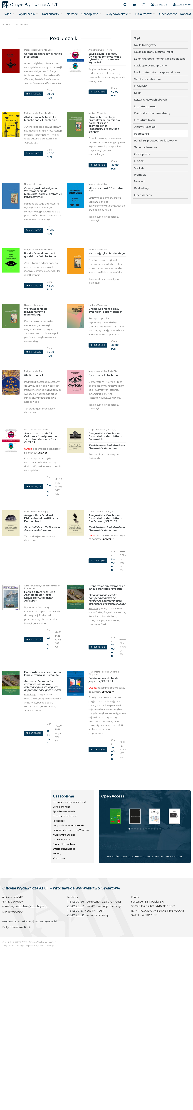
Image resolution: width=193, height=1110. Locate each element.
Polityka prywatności (46, 921)
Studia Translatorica (64, 848)
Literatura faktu (144, 120)
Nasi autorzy (50, 14)
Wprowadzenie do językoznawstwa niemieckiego (35, 311)
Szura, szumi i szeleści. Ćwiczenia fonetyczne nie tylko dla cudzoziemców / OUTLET (40, 438)
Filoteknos (58, 820)
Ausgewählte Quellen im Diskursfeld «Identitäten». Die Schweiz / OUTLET (106, 518)
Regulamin (7, 921)
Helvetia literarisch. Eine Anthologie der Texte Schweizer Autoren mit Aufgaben (39, 596)
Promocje (140, 174)
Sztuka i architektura (147, 79)
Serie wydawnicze (145, 147)
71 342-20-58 (75, 915)
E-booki (139, 161)
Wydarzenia (27, 14)
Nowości (72, 14)
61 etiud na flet (33, 375)
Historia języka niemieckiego (107, 253)
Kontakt (185, 14)
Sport (137, 92)
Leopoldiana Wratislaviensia (68, 825)
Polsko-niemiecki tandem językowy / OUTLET (105, 679)
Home (7, 25)
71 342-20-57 (75, 906)
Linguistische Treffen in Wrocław (71, 830)
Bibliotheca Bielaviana (65, 816)
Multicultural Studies (64, 834)
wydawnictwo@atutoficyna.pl (29, 906)
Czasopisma (89, 14)
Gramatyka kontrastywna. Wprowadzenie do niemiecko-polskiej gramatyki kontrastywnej (43, 192)
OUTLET (140, 167)
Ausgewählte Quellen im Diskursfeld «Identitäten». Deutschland (41, 518)
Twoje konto (8, 945)
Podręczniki (23, 25)
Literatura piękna (145, 106)
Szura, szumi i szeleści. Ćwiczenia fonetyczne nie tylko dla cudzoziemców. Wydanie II (105, 58)
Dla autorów (143, 14)
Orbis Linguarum (62, 839)
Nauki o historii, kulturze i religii (153, 52)
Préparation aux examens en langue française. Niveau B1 (107, 587)
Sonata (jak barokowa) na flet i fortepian (43, 55)
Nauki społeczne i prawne (150, 65)
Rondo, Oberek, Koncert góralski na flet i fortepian (40, 255)
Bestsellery (141, 188)
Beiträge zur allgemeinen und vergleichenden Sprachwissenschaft (69, 806)
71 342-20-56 (75, 901)
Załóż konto (182, 4)
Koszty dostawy (24, 921)
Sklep (7, 14)
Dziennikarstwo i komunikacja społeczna (160, 58)
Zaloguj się (159, 4)
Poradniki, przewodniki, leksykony (155, 140)
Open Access (168, 14)
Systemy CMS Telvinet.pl (41, 945)
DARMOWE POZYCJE (142, 856)
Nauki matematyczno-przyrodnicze (157, 72)
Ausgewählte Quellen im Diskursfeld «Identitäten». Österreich (106, 436)
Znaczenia (59, 858)
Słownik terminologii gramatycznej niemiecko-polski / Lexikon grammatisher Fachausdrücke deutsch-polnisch (105, 124)
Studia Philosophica (64, 844)
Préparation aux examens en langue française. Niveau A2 (42, 673)
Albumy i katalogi (145, 127)
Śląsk (137, 38)
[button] (129, 829)
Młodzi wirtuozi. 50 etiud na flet (106, 189)
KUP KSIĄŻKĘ (33, 94)
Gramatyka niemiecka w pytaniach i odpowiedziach (105, 310)
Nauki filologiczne (145, 45)
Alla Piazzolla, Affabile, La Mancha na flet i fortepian (40, 118)
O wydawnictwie (117, 14)
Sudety (57, 853)
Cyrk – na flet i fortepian (104, 375)
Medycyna (140, 86)
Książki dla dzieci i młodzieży (152, 113)
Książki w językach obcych (150, 99)
